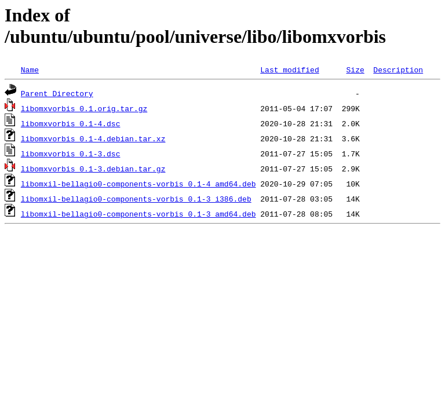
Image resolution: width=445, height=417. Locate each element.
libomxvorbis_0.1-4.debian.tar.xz (93, 138)
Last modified (289, 69)
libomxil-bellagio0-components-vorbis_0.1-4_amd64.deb (138, 183)
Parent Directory (57, 93)
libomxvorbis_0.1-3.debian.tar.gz (93, 168)
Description (398, 69)
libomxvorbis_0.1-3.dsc (71, 153)
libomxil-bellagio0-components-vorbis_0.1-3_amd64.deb (138, 214)
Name (30, 69)
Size (355, 69)
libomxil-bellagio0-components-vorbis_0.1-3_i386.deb (136, 198)
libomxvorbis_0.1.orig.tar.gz (84, 108)
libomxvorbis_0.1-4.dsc (71, 123)
